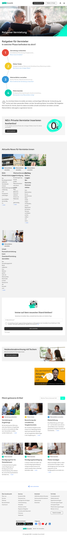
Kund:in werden (57, 512)
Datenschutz (37, 500)
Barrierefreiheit (6, 502)
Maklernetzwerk (55, 498)
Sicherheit (37, 502)
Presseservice (21, 498)
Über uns (4, 496)
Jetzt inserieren (11, 131)
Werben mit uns (55, 509)
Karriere (4, 498)
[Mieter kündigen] (56, 458)
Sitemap (4, 500)
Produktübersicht (55, 496)
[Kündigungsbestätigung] (33, 457)
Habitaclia (20, 515)
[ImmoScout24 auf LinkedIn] (49, 524)
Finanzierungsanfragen (57, 502)
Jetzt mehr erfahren (11, 355)
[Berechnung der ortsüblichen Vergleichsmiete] (33, 419)
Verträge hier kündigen (24, 500)
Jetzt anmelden (33, 328)
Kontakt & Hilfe (21, 496)
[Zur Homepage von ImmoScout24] (7, 3)
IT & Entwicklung (22, 502)
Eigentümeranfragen (56, 500)
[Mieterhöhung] (56, 417)
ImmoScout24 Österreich (24, 511)
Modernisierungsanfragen (57, 507)
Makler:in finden (51, 3)
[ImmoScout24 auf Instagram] (39, 524)
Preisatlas (20, 504)
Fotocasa (20, 513)
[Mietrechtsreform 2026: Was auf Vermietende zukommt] (16, 180)
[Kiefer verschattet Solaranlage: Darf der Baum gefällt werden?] (28, 189)
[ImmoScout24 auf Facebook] (36, 524)
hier (38, 324)
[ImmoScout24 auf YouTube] (43, 524)
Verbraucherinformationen (41, 498)
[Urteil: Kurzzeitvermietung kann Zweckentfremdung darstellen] (5, 260)
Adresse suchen (22, 507)
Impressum (5, 504)
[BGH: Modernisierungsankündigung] (5, 180)
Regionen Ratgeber (23, 509)
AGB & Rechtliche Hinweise (41, 496)
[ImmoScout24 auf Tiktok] (46, 524)
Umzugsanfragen (55, 504)
